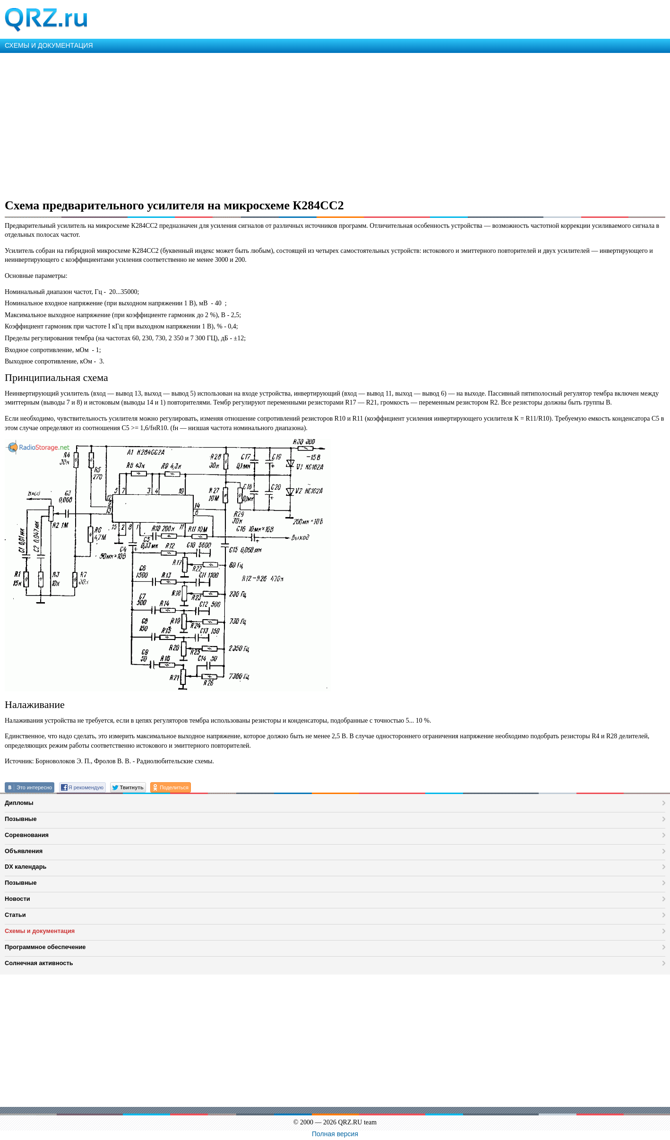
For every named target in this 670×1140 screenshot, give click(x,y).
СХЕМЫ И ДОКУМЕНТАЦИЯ (49, 45)
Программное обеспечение (45, 946)
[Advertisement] (283, 124)
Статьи (15, 914)
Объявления (24, 851)
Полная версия (335, 1134)
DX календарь (25, 866)
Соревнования (27, 834)
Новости (17, 898)
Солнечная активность (39, 963)
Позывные (21, 818)
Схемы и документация (40, 930)
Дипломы (19, 802)
